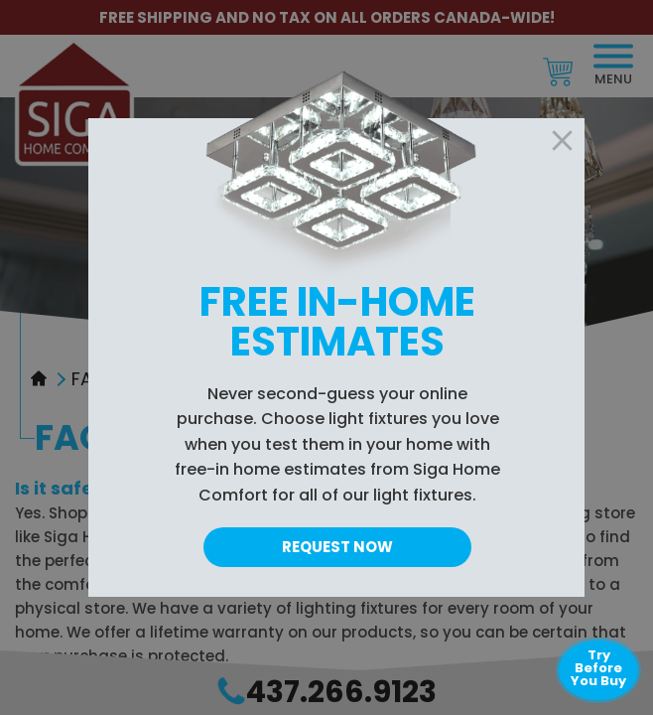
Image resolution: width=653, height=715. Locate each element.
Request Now (337, 546)
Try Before (598, 667)
